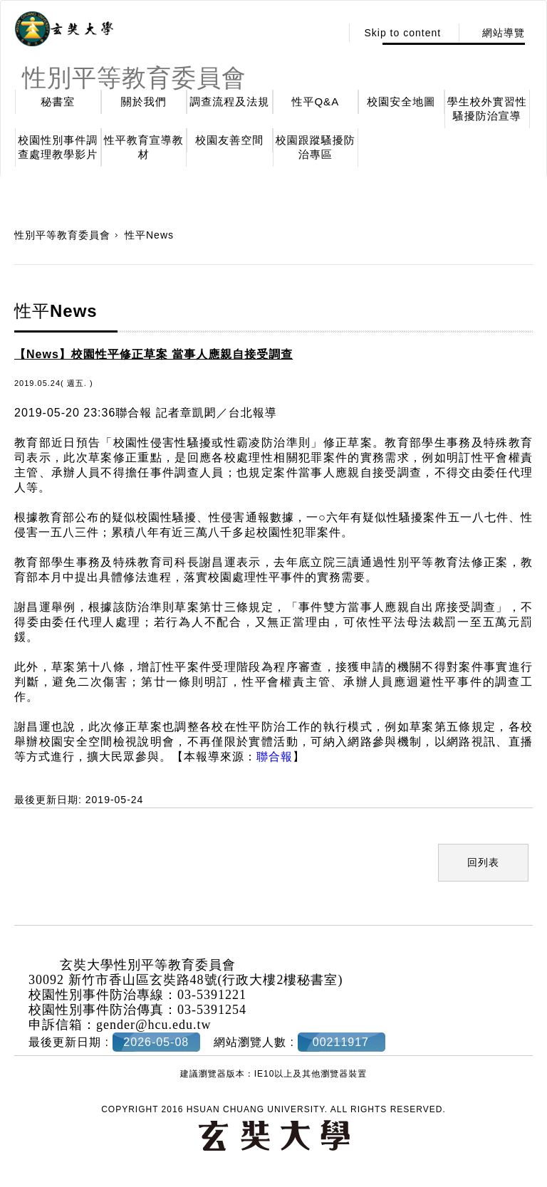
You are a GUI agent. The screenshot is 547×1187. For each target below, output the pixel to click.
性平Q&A (315, 101)
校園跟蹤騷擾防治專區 (315, 147)
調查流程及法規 (229, 101)
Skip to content (402, 32)
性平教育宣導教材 (144, 147)
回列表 (483, 862)
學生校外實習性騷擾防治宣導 (487, 108)
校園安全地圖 (401, 101)
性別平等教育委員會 (62, 235)
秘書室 (58, 101)
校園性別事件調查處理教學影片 (58, 147)
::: (326, 32)
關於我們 (144, 101)
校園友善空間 (229, 140)
